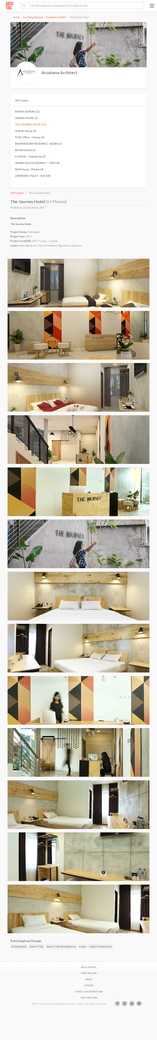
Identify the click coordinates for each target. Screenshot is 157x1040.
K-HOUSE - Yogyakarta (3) (30, 156)
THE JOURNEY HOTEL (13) (30, 124)
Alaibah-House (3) (25, 130)
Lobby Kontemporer (100, 946)
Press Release (89, 973)
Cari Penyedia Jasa (33, 17)
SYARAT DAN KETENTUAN (89, 991)
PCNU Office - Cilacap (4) (29, 137)
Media (88, 979)
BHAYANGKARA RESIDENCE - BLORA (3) (38, 143)
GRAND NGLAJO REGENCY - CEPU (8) (37, 162)
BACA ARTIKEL (89, 967)
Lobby (82, 946)
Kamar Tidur (37, 946)
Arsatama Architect (56, 17)
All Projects (21, 100)
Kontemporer (19, 946)
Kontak (88, 985)
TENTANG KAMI (89, 997)
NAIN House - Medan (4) (29, 169)
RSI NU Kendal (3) (25, 150)
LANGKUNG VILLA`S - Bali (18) (32, 175)
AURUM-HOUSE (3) (26, 118)
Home (16, 17)
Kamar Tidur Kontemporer (61, 946)
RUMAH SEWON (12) (27, 111)
